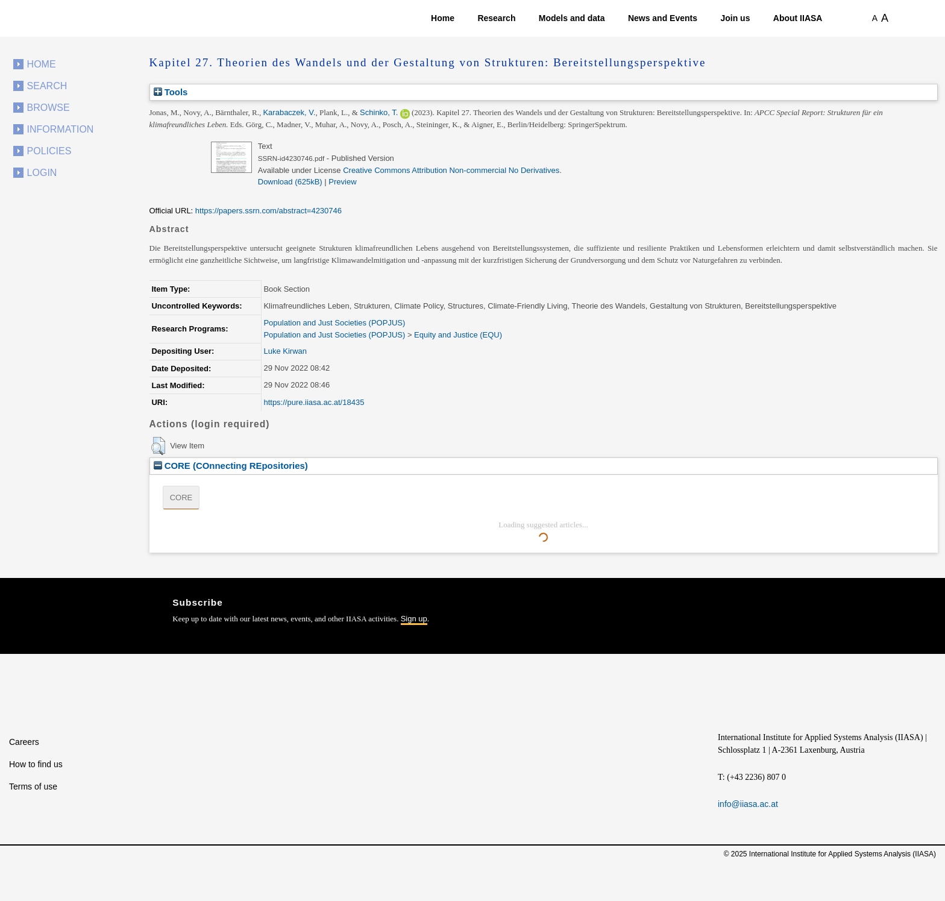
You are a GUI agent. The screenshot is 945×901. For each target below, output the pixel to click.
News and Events (662, 18)
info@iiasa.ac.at (748, 804)
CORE (181, 497)
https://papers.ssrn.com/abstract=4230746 (268, 210)
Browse (48, 107)
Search (47, 86)
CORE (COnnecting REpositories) (231, 465)
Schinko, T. (379, 112)
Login (42, 173)
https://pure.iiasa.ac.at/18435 (313, 402)
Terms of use (33, 786)
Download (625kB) (290, 181)
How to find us (36, 764)
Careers (24, 742)
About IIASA (798, 18)
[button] (158, 446)
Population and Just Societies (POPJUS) (334, 322)
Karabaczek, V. (289, 112)
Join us (735, 18)
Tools (171, 92)
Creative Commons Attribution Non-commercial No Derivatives (451, 170)
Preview (342, 181)
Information (60, 129)
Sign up (414, 618)
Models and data (572, 18)
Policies (49, 151)
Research (496, 18)
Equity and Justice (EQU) (458, 334)
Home (442, 18)
